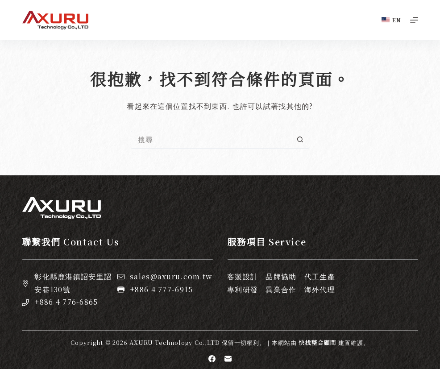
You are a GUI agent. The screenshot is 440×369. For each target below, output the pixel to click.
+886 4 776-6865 (66, 302)
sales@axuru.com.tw (171, 276)
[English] (391, 20)
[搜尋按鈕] (300, 140)
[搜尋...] (211, 140)
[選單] (414, 20)
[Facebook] (212, 358)
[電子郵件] (228, 358)
